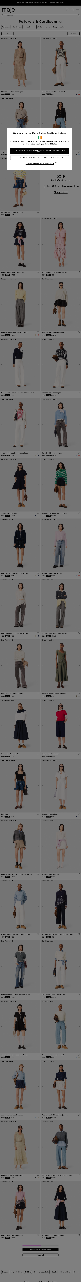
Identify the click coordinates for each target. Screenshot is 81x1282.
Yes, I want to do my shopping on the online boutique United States (40, 150)
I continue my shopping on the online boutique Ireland (40, 157)
